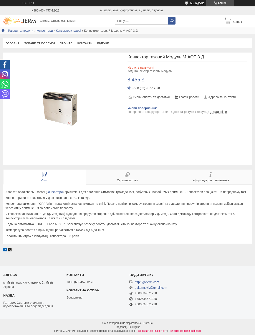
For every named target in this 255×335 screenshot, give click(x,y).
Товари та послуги (20, 30)
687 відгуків (197, 3)
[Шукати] (172, 21)
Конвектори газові (68, 30)
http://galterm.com (147, 282)
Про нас (66, 43)
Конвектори (44, 30)
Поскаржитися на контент (151, 330)
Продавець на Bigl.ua (127, 326)
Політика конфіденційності (185, 330)
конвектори (55, 192)
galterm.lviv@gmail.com (151, 287)
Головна (13, 43)
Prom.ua (148, 323)
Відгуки (103, 43)
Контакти (85, 43)
